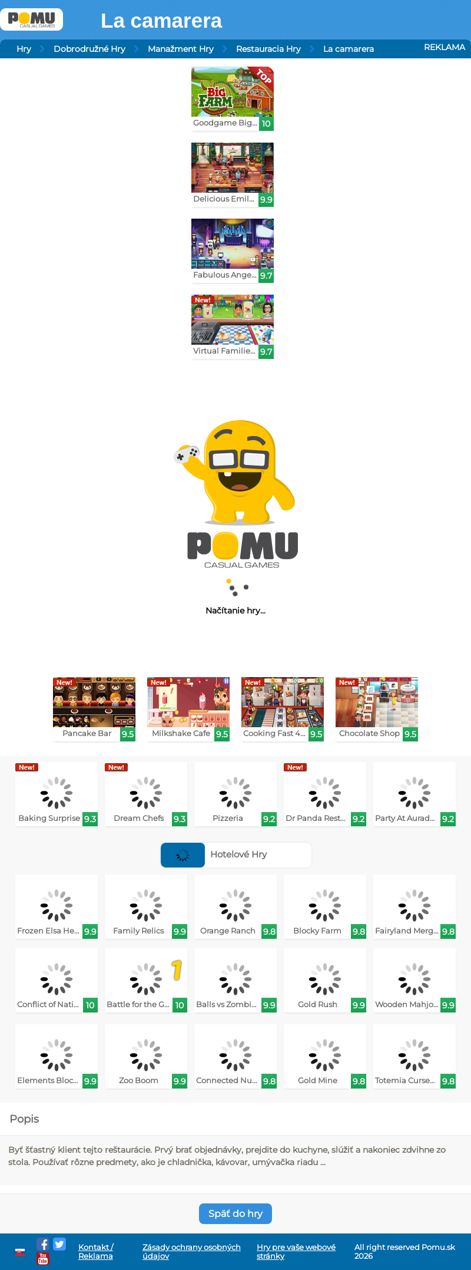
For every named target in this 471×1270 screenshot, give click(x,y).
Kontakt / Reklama (95, 1252)
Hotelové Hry (214, 854)
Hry (23, 49)
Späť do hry (235, 1213)
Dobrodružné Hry (89, 49)
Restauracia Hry (268, 49)
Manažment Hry (181, 49)
